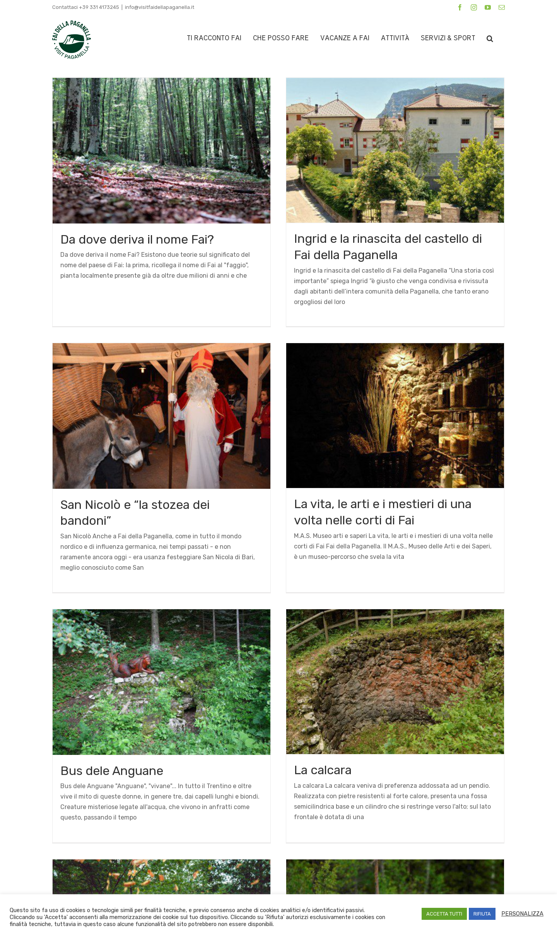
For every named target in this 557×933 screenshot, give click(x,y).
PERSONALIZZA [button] (522, 913)
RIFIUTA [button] (482, 914)
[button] (490, 38)
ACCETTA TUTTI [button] (444, 914)
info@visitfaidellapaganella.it (159, 7)
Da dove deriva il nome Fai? (137, 239)
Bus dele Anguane (157, 688)
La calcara (346, 687)
